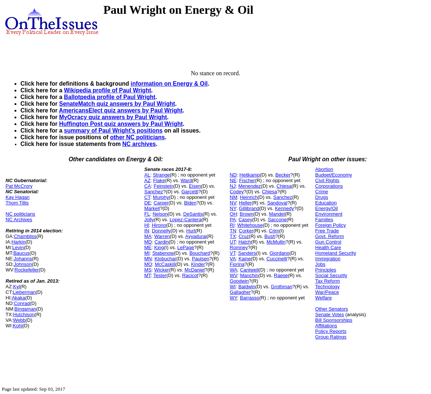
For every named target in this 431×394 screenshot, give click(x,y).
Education (326, 203)
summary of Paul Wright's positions (113, 130)
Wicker (161, 270)
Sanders (247, 253)
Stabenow (163, 253)
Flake (159, 180)
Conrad (22, 303)
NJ (233, 186)
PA (233, 219)
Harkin (19, 242)
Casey (245, 219)
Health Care (328, 247)
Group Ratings (331, 337)
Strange (161, 175)
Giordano (279, 253)
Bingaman (25, 309)
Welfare (323, 298)
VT (232, 253)
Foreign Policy (330, 225)
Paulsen (200, 258)
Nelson (159, 214)
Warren (162, 236)
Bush (270, 236)
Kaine (244, 258)
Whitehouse (250, 225)
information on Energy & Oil (169, 83)
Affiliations (326, 325)
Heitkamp (249, 175)
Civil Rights (327, 180)
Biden (190, 203)
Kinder (198, 264)
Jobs (320, 264)
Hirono (159, 225)
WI (233, 286)
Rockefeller (27, 270)
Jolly (149, 219)
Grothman (281, 286)
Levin (18, 247)
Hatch (244, 242)
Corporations (329, 186)
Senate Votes (329, 314)
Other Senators (331, 309)
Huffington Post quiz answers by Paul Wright (121, 124)
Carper (161, 203)
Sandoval (277, 203)
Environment (328, 214)
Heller (245, 203)
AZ (147, 180)
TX (233, 236)
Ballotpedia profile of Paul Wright (109, 97)
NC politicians (20, 214)
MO (148, 264)
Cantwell (249, 270)
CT (147, 197)
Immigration (328, 258)
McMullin (276, 242)
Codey (237, 191)
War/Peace (327, 292)
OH (233, 214)
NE (233, 180)
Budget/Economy (333, 175)
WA (233, 270)
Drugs (321, 197)
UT (233, 242)
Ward (186, 180)
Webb (19, 320)
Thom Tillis (17, 203)
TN (233, 230)
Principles (325, 270)
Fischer (247, 180)
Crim (274, 230)
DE (147, 203)
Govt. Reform (329, 236)
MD (148, 242)
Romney (239, 247)
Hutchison (24, 314)
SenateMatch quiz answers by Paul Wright (117, 104)
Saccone (277, 219)
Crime (321, 191)
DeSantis (193, 214)
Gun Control (328, 242)
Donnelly (161, 230)
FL (147, 214)
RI (232, 225)
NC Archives (19, 219)
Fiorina (237, 264)
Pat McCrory (19, 186)
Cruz (244, 236)
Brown (247, 214)
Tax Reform (327, 281)
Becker (283, 175)
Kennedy (284, 208)
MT (147, 275)
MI (146, 253)
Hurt (191, 230)
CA (147, 186)
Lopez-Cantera (186, 219)
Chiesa (284, 186)
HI (146, 225)
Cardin (161, 242)
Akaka (18, 298)
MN (148, 258)
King (159, 247)
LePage (185, 247)
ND (233, 175)
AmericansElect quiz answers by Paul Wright (120, 110)
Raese (281, 275)
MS (148, 270)
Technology (327, 286)
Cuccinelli (277, 258)
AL (147, 175)
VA (233, 258)
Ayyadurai (196, 236)
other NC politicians (137, 137)
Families (324, 219)
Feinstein (163, 186)
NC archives (139, 144)
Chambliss (25, 236)
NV (233, 203)
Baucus (21, 253)
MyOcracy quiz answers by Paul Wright (113, 117)
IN (146, 230)
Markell (152, 208)
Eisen (195, 186)
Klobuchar (165, 258)
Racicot (190, 275)
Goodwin (239, 281)
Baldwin (246, 286)
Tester (159, 275)
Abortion (324, 169)
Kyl (16, 286)
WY (233, 298)
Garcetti (190, 191)
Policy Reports (331, 331)
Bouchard (199, 253)
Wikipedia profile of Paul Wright (107, 90)
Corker (246, 230)
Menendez (249, 186)
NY (233, 208)
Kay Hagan (17, 197)
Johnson (23, 264)
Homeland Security (335, 253)
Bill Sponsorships (334, 320)
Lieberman (24, 292)
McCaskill (165, 264)
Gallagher (240, 292)
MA (148, 236)
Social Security (331, 275)
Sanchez (153, 191)
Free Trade (327, 230)
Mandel (277, 214)
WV (233, 275)
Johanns (23, 258)
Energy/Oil (326, 208)
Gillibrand (249, 208)
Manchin (249, 275)
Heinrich (249, 197)
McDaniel (194, 270)
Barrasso (249, 298)
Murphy (161, 197)
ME (148, 247)
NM (233, 197)
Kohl (18, 325)
